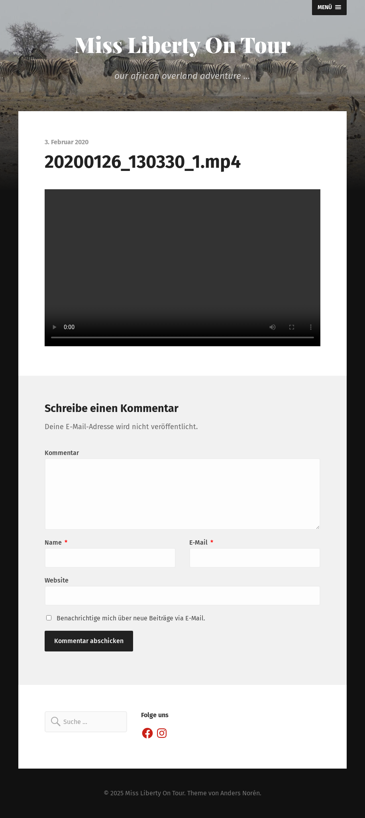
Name (56, 542)
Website (57, 580)
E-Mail (201, 542)
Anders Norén (240, 793)
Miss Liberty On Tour (183, 44)
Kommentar (62, 453)
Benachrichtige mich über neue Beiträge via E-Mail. (131, 618)
